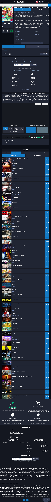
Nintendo (29, 451)
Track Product (13, 131)
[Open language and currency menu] (40, 1)
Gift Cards (43, 446)
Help (46, 500)
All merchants (25, 89)
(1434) (37, 137)
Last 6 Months (16, 129)
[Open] (2, 1)
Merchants (4, 444)
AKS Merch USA (44, 451)
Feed (40, 9)
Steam (36, 37)
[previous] (3, 21)
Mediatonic (37, 34)
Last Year (11, 128)
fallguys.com (37, 32)
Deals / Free (43, 447)
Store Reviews (44, 449)
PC (28, 442)
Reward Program (44, 445)
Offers (4, 49)
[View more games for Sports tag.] (31, 43)
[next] (11, 21)
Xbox (28, 445)
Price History (11, 49)
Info (22, 9)
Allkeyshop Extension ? (14, 437)
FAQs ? (11, 436)
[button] (48, 1)
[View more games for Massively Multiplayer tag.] (38, 43)
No (27, 500)
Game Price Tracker (45, 444)
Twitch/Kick (4, 442)
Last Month (21, 129)
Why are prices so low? (15, 432)
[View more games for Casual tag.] (27, 43)
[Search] (49, 5)
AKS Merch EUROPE (45, 453)
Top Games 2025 (44, 450)
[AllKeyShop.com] (19, 1)
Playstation (29, 448)
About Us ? (12, 429)
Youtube (22, 442)
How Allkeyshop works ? (15, 431)
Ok (24, 500)
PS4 (23, 39)
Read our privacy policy (32, 497)
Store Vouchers (44, 442)
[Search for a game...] (25, 5)
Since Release (5, 129)
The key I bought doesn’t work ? (16, 433)
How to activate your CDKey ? (16, 435)
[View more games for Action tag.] (23, 43)
